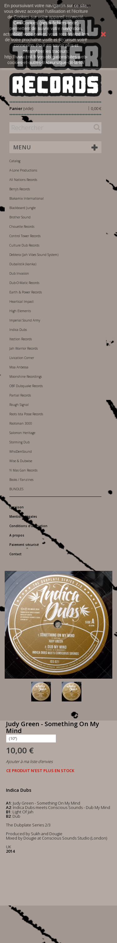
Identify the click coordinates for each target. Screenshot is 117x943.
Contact (15, 554)
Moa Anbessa (18, 367)
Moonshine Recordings (25, 376)
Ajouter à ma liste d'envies (29, 761)
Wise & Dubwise (20, 461)
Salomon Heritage (22, 433)
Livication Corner (21, 358)
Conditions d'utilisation (28, 526)
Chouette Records (21, 226)
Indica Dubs (18, 329)
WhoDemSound (20, 451)
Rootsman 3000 (20, 423)
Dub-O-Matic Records (24, 283)
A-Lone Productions (23, 170)
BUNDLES (16, 489)
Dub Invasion (19, 273)
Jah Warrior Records (23, 348)
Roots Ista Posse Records (26, 414)
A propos (16, 535)
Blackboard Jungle (22, 208)
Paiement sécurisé (24, 544)
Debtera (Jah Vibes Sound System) (33, 254)
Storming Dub (19, 442)
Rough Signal (19, 404)
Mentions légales (23, 516)
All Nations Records (23, 179)
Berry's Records (19, 189)
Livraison (16, 507)
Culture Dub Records (24, 245)
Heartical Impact (21, 301)
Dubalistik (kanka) (22, 264)
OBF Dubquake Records (26, 386)
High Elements (20, 311)
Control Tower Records (25, 236)
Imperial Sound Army (24, 320)
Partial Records (20, 395)
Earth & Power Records (25, 292)
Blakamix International (26, 198)
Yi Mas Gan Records (23, 470)
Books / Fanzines (21, 479)
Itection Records (20, 339)
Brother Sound (20, 217)
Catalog (14, 161)
